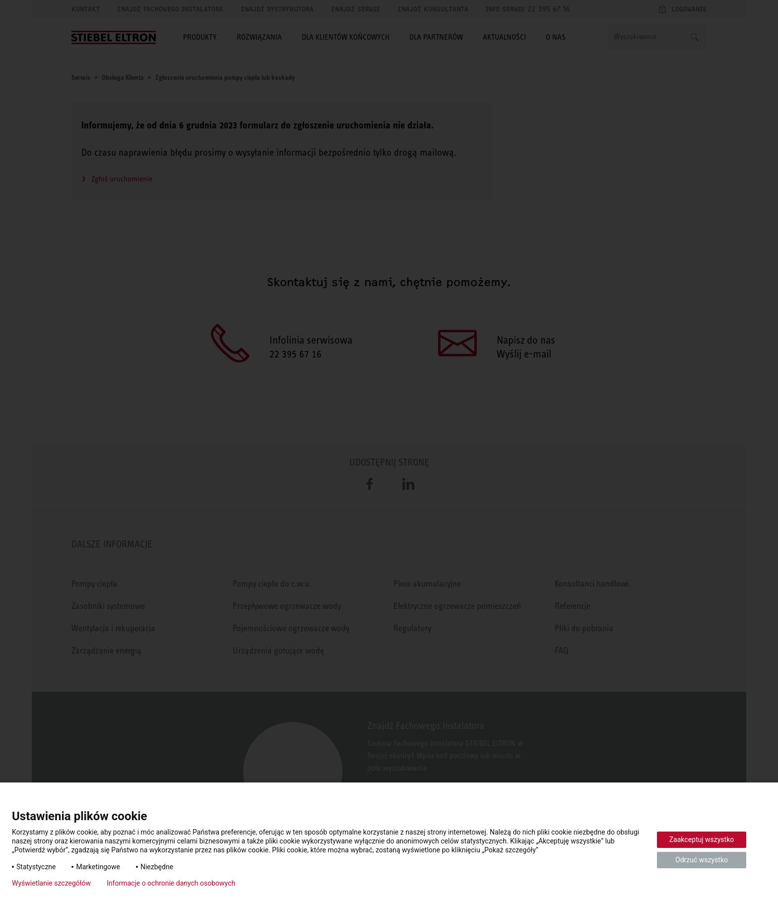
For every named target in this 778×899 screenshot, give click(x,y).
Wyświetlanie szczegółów (51, 883)
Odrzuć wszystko (701, 860)
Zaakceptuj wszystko (701, 839)
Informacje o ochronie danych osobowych (171, 883)
